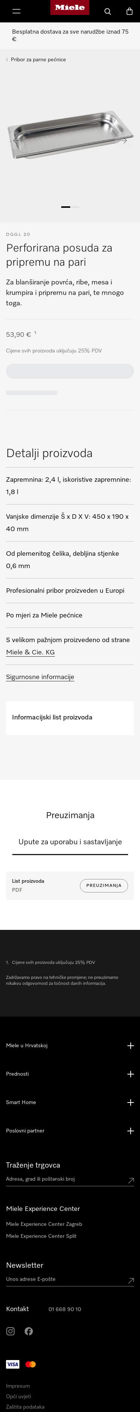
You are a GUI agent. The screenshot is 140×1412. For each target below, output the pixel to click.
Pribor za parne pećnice (38, 59)
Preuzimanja (104, 886)
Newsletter (24, 1265)
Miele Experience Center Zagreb (44, 1224)
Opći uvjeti (18, 1396)
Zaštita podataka (25, 1407)
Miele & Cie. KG (30, 652)
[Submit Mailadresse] (131, 1281)
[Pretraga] (107, 11)
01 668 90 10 (65, 1309)
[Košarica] (129, 11)
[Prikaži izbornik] (16, 11)
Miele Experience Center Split (41, 1236)
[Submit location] (131, 1181)
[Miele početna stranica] (69, 11)
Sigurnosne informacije (40, 677)
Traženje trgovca (33, 1165)
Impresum (18, 1386)
